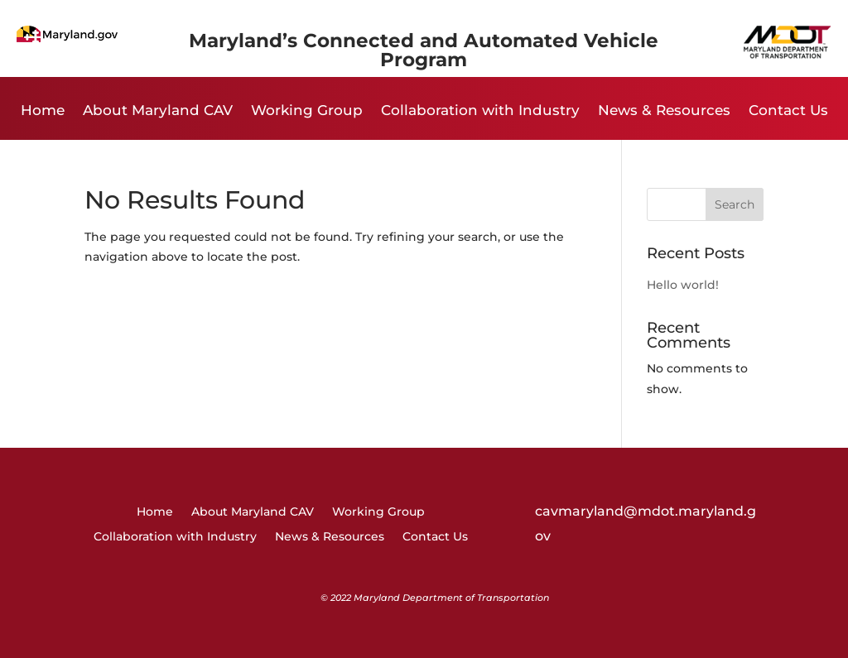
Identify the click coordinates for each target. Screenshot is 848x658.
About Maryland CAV (158, 111)
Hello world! (683, 284)
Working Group (307, 111)
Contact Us (788, 111)
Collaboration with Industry (480, 111)
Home (43, 111)
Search (734, 204)
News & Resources (664, 111)
